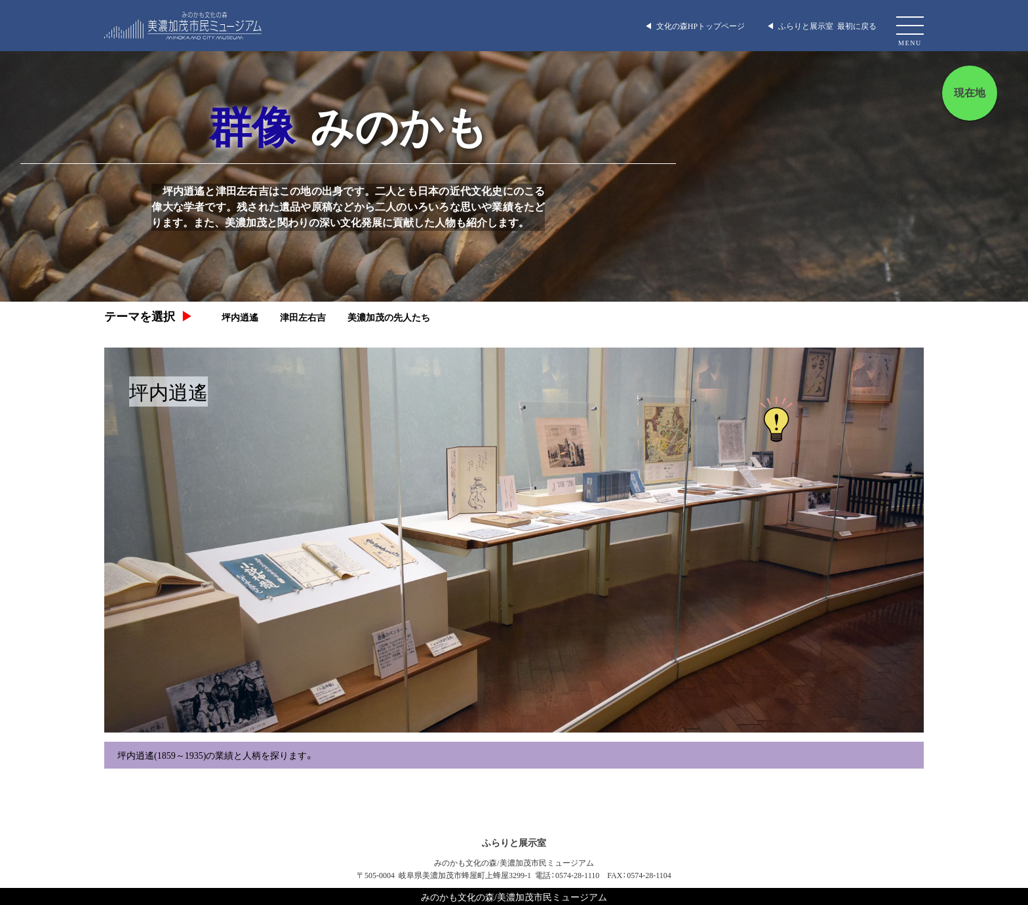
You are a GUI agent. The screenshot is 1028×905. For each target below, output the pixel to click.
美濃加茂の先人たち (388, 316)
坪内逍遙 (240, 316)
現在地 (969, 93)
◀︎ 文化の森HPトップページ (694, 25)
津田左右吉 (303, 316)
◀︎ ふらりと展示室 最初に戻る (821, 25)
